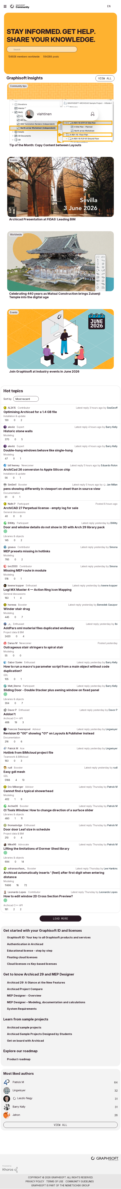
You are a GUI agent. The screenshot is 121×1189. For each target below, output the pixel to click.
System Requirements (22, 1008)
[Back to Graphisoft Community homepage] (20, 6)
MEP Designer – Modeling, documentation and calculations (46, 1002)
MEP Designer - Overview (24, 995)
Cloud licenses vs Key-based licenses (32, 963)
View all (105, 78)
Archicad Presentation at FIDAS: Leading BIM (42, 219)
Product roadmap (18, 1059)
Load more (60, 918)
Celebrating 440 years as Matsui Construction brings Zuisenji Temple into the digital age (54, 295)
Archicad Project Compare (25, 989)
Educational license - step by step (29, 950)
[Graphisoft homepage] (104, 1159)
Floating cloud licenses (22, 957)
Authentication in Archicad (25, 944)
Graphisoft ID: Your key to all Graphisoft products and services (49, 937)
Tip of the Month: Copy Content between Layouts (45, 145)
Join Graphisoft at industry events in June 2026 (44, 371)
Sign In (115, 6)
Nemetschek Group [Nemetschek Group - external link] (77, 1185)
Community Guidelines (80, 1181)
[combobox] (42, 49)
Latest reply (82, 407)
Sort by (8, 398)
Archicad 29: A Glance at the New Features (36, 982)
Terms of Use (54, 1181)
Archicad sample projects (24, 1027)
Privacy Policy (35, 1181)
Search (97, 6)
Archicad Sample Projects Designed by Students (39, 1034)
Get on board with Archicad (25, 1040)
